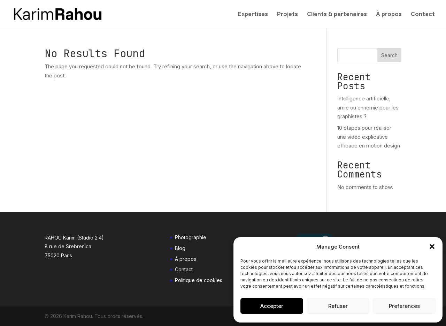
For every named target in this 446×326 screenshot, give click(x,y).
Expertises (253, 15)
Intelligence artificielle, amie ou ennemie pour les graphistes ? (368, 107)
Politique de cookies (198, 280)
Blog (180, 248)
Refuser (338, 306)
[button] (432, 246)
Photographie (190, 237)
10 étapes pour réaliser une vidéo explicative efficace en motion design (368, 136)
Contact (423, 15)
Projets (287, 15)
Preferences (404, 306)
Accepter (271, 306)
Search (389, 55)
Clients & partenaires (337, 15)
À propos (389, 15)
